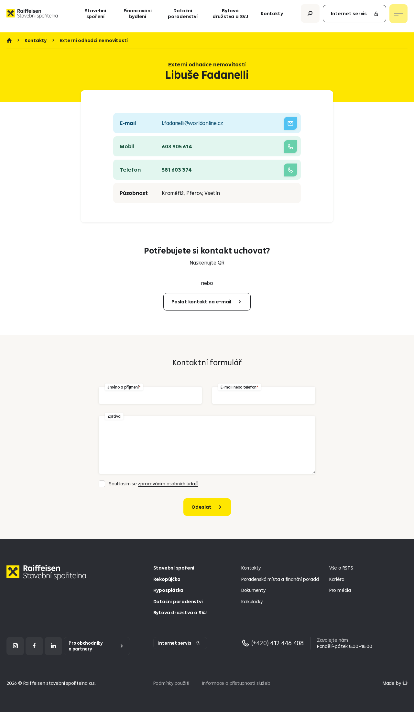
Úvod (9, 40)
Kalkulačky (252, 601)
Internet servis (355, 16)
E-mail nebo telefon (238, 387)
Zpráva (114, 416)
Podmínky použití (171, 683)
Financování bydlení (138, 16)
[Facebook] (34, 646)
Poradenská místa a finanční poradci (280, 579)
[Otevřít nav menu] (398, 16)
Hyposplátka (168, 590)
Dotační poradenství (183, 16)
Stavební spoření (95, 16)
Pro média (340, 590)
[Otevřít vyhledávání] (310, 16)
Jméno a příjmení (122, 387)
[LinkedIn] (53, 646)
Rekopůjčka (166, 579)
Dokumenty (253, 590)
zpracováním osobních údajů (168, 483)
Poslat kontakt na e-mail (201, 302)
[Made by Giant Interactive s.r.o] (395, 683)
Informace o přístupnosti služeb (236, 683)
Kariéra (336, 579)
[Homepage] (47, 577)
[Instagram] (15, 646)
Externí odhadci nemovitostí (94, 40)
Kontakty (272, 16)
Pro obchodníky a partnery (86, 646)
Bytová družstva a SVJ (230, 16)
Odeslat (201, 507)
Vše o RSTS (341, 568)
